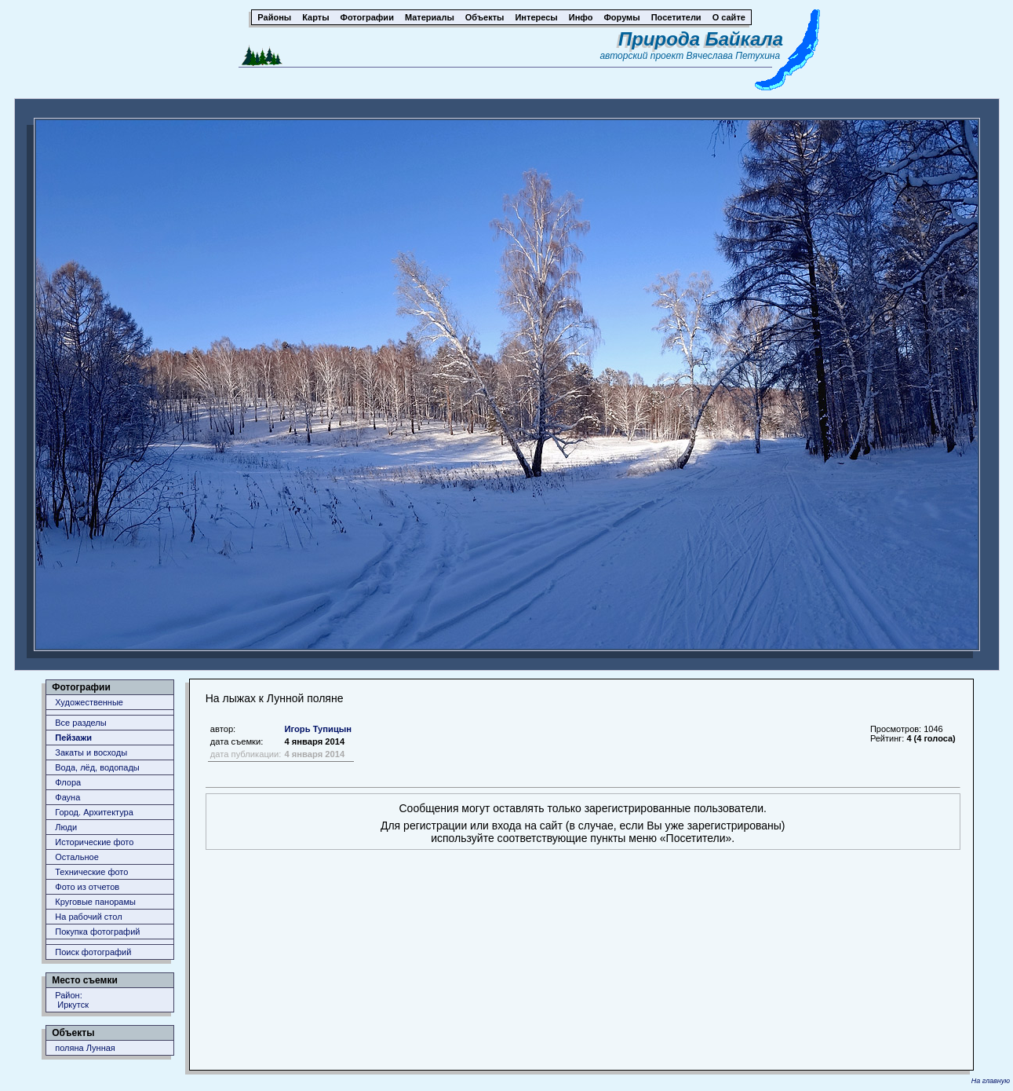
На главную (990, 1081)
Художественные (89, 702)
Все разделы (80, 722)
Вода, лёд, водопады (97, 767)
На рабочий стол (88, 916)
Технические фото (91, 872)
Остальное (77, 857)
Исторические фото (94, 842)
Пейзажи (73, 737)
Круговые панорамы (95, 901)
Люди (66, 827)
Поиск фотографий (93, 952)
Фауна (67, 797)
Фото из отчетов (87, 886)
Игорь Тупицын (318, 729)
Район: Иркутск (72, 999)
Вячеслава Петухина (734, 55)
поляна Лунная (85, 1048)
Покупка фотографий (97, 931)
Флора (68, 782)
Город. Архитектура (94, 812)
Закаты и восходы (91, 752)
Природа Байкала (700, 38)
